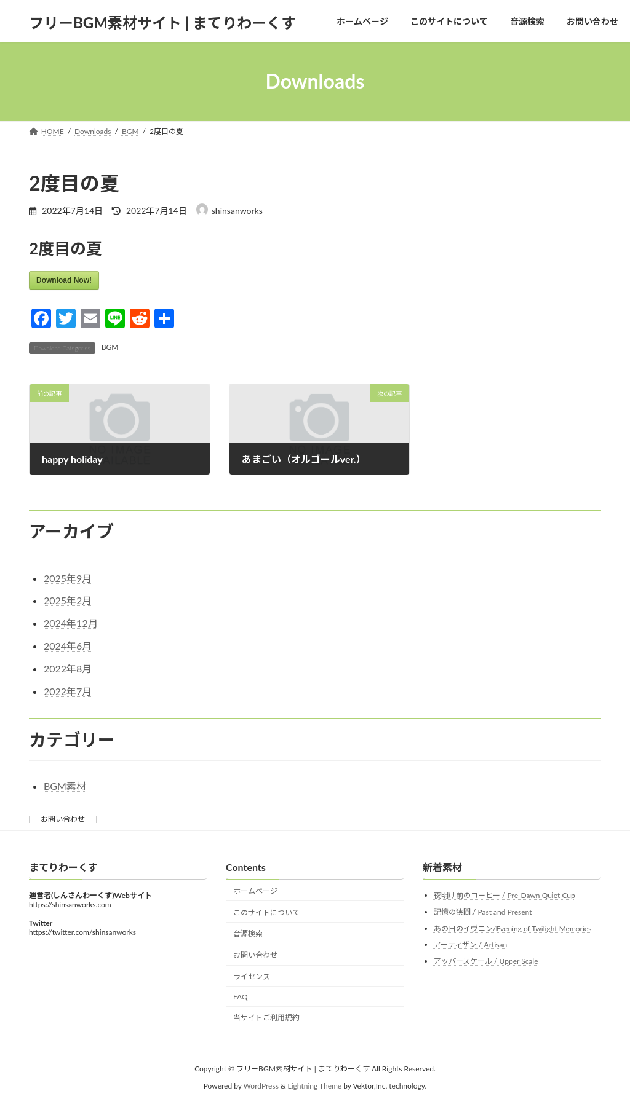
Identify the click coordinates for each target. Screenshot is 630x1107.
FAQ (240, 996)
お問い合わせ (63, 819)
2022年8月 (68, 668)
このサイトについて (266, 911)
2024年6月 (68, 646)
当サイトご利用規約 (266, 1017)
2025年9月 (68, 578)
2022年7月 (68, 691)
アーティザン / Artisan (470, 944)
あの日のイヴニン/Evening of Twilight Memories (512, 927)
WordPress (261, 1085)
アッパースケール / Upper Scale (486, 960)
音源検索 (248, 933)
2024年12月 (71, 623)
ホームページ (255, 890)
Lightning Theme (315, 1085)
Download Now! (64, 280)
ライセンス (251, 976)
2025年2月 (68, 600)
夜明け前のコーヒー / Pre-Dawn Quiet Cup (504, 895)
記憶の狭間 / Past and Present (483, 911)
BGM (110, 347)
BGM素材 (65, 786)
